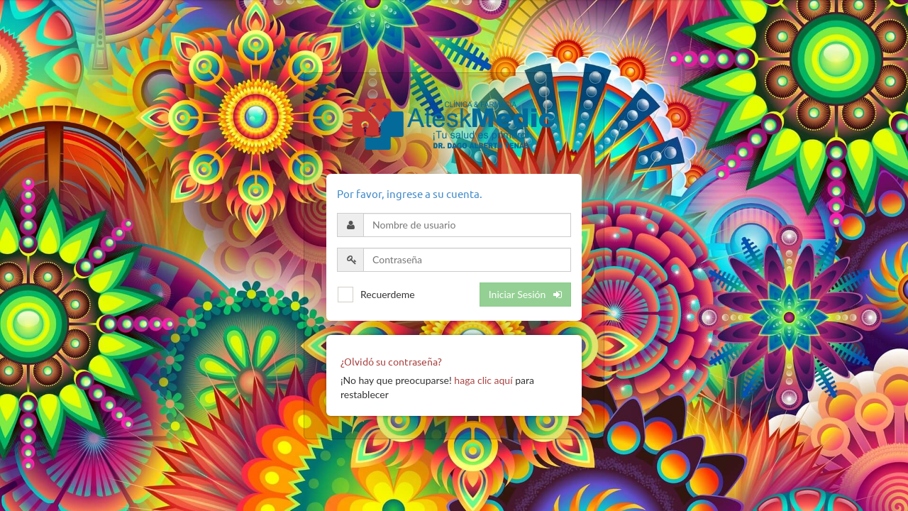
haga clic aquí (483, 380)
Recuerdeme (387, 294)
